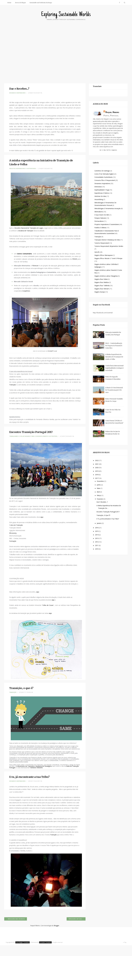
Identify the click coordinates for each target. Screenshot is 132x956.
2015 (97, 532)
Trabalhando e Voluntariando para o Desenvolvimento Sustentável (33, 436)
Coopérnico (26, 291)
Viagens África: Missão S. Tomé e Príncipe (108, 259)
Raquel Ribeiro (112, 112)
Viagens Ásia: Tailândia (102, 286)
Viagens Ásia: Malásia (101, 283)
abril (98, 492)
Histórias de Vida (100, 197)
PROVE (74, 259)
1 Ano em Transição (16, 525)
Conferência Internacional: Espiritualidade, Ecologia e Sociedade (114, 368)
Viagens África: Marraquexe (103, 255)
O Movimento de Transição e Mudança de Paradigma (34, 766)
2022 (97, 461)
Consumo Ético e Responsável (104, 181)
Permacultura (98, 221)
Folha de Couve (47, 605)
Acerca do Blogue (20, 2)
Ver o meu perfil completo (108, 150)
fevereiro (100, 499)
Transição (12, 385)
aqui (41, 517)
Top (124, 942)
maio (99, 489)
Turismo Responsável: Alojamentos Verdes (108, 246)
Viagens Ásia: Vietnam (101, 289)
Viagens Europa (99, 292)
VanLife (96, 252)
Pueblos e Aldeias (100, 228)
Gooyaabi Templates (45, 942)
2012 (97, 542)
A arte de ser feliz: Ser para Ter (113, 411)
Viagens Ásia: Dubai (100, 279)
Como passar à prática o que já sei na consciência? (114, 422)
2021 (97, 464)
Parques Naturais (100, 218)
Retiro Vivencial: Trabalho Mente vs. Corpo (114, 400)
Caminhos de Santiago (102, 171)
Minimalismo (98, 212)
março (99, 496)
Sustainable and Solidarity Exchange (41, 2)
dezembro (100, 481)
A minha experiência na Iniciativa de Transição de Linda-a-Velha (114, 357)
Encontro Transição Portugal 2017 (108, 512)
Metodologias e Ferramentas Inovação (107, 209)
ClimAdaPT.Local (52, 351)
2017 (97, 478)
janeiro (99, 524)
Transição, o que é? (103, 516)
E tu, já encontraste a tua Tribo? (108, 519)
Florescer (35, 266)
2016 (97, 528)
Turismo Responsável (101, 243)
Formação (12, 541)
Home (9, 2)
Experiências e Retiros (101, 193)
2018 (97, 475)
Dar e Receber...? (102, 502)
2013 (97, 539)
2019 (97, 471)
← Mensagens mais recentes (15, 919)
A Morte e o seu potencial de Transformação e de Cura (114, 390)
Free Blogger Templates (22, 942)
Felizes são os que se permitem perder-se (112, 433)
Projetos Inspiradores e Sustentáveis (22, 168)
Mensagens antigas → (76, 919)
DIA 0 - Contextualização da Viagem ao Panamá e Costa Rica (113, 346)
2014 (97, 535)
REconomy (12, 533)
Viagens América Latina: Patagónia (106, 276)
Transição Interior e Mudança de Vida (107, 240)
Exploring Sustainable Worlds (66, 14)
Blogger (56, 926)
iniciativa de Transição (25, 231)
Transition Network (36, 768)
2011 (97, 546)
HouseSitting (98, 200)
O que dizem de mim (101, 215)
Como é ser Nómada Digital (103, 174)
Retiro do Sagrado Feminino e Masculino (112, 378)
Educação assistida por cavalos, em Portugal (113, 334)
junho (99, 485)
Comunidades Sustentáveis (103, 177)
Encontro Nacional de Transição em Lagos (29, 228)
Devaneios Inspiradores (17, 93)
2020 (97, 468)
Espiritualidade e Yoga (101, 190)
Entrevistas (98, 187)
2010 (97, 549)
